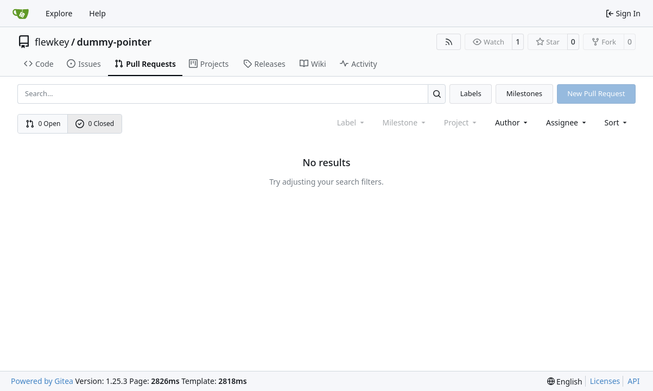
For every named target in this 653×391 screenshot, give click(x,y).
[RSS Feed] (448, 42)
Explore (59, 13)
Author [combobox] (512, 122)
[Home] (20, 13)
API (633, 381)
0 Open (43, 123)
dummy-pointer (114, 41)
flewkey (52, 41)
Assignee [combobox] (567, 122)
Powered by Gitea (42, 381)
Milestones (524, 93)
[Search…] (437, 93)
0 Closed (95, 123)
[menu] (617, 122)
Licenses (605, 381)
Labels (470, 93)
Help (97, 13)
